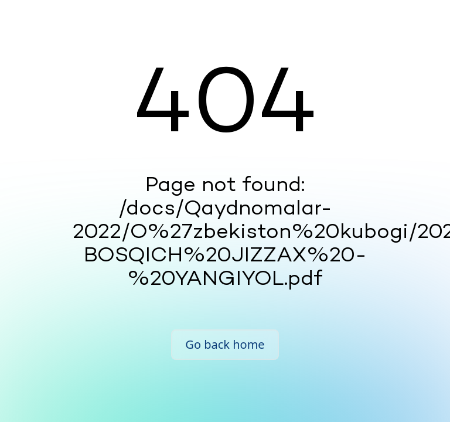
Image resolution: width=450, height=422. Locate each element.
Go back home (224, 344)
